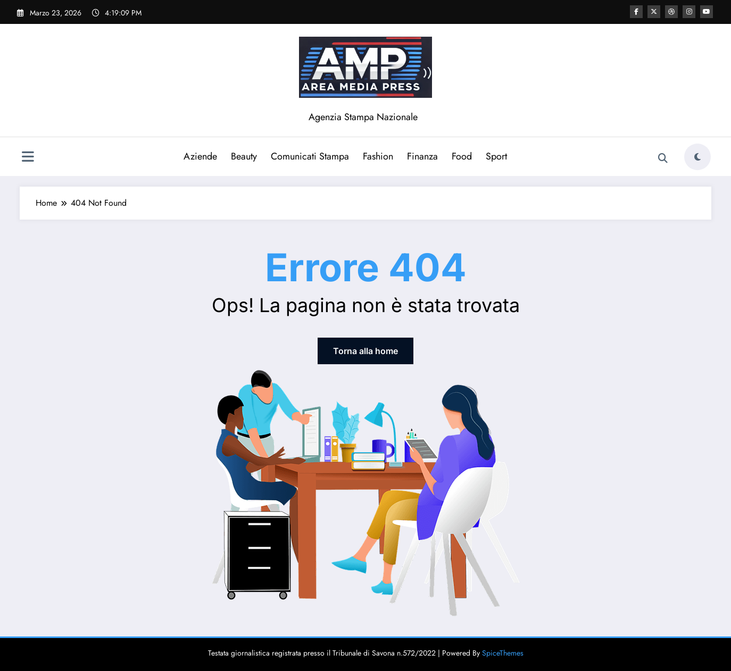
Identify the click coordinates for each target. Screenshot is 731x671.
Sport (496, 156)
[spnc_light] (697, 157)
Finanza (422, 156)
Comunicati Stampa (310, 156)
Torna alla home (365, 351)
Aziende (200, 156)
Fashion (378, 156)
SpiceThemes (503, 653)
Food (462, 156)
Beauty (244, 156)
